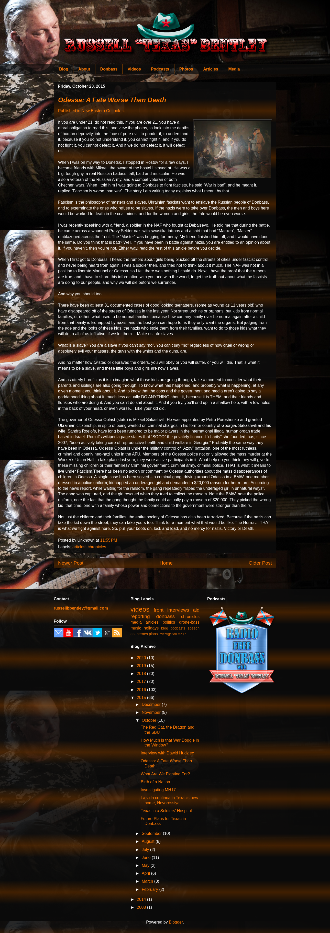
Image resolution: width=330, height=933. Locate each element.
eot (133, 634)
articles (78, 547)
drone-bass (189, 622)
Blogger (176, 922)
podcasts (178, 628)
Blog (63, 69)
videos (139, 609)
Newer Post (70, 563)
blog (164, 628)
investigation (168, 634)
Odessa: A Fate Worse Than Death (112, 100)
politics (168, 622)
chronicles (97, 547)
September (152, 833)
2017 (142, 681)
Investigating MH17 (158, 790)
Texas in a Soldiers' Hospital (166, 811)
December (152, 704)
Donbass (109, 69)
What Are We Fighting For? (165, 774)
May (146, 865)
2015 (142, 697)
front (158, 610)
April (146, 873)
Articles (210, 69)
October (149, 720)
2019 (142, 665)
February (150, 889)
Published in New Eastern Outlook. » (91, 111)
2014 (142, 899)
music (135, 628)
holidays (151, 628)
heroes (142, 634)
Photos (186, 69)
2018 (142, 673)
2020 (142, 658)
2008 (142, 907)
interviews (178, 610)
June (147, 857)
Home (166, 563)
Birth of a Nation (155, 782)
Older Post (260, 563)
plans (153, 634)
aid (196, 610)
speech (194, 628)
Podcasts (160, 69)
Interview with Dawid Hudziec (167, 753)
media (136, 622)
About (84, 69)
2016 (142, 689)
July (146, 849)
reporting (140, 616)
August (149, 841)
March (148, 881)
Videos (134, 69)
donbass (165, 616)
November (152, 712)
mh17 (182, 634)
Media (234, 69)
